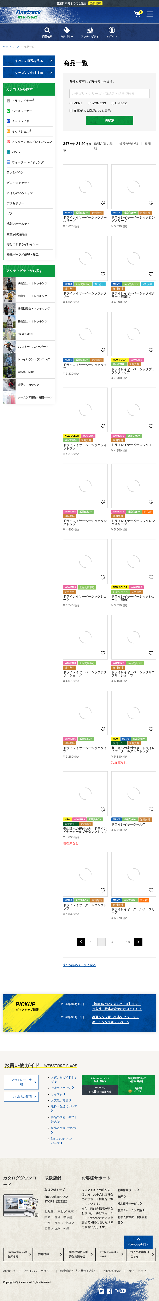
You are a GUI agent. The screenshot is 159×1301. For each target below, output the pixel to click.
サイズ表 (58, 1094)
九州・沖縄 (62, 1228)
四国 (47, 1228)
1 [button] (91, 942)
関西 (57, 1223)
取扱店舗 (53, 1178)
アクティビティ (90, 32)
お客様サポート (96, 1178)
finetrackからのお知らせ (29, 420)
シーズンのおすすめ (33, 72)
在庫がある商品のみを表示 (90, 110)
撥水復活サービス (130, 1203)
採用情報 (50, 1254)
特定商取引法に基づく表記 (77, 1271)
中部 (47, 1223)
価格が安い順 (103, 143)
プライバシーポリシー (37, 1271)
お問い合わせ (112, 1271)
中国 (68, 1223)
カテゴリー (66, 32)
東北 (60, 1211)
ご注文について (62, 1088)
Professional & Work (111, 1254)
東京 (71, 1211)
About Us (9, 1271)
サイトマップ (137, 1271)
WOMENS (97, 103)
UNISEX (119, 103)
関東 (47, 1217)
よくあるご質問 (23, 1096)
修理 (122, 1196)
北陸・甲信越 (63, 1217)
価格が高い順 (128, 143)
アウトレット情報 (23, 1082)
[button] (81, 942)
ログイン (112, 32)
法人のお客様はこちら (142, 1254)
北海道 (49, 1211)
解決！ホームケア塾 (131, 1210)
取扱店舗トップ (55, 1189)
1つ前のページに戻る (79, 965)
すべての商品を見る (33, 61)
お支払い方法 (61, 1100)
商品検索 (47, 32)
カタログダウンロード (19, 1181)
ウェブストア (11, 46)
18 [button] (128, 942)
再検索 (109, 120)
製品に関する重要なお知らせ (81, 1254)
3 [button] (112, 942)
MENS (76, 103)
